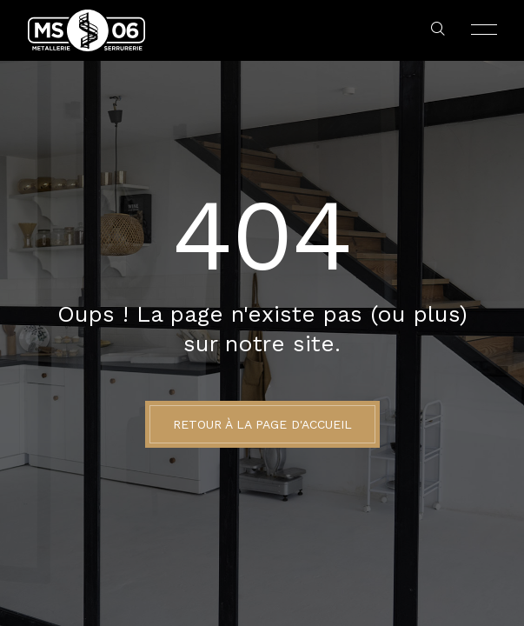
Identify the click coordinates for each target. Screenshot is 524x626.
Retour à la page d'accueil (262, 424)
